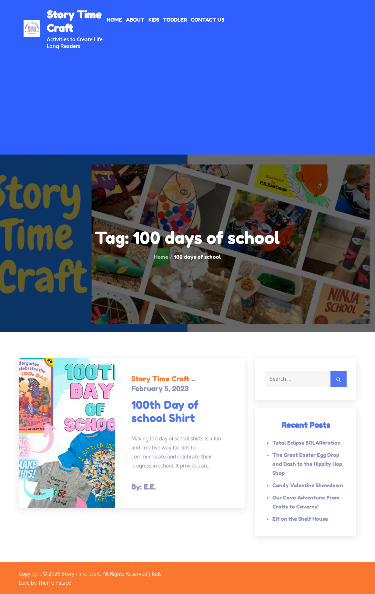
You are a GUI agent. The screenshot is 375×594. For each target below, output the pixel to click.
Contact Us (207, 19)
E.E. (150, 487)
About (135, 19)
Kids (153, 19)
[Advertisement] (187, 98)
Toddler (175, 19)
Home (114, 19)
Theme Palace (54, 582)
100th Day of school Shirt (164, 411)
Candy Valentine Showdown (307, 485)
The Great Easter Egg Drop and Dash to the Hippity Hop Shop (307, 464)
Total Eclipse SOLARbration (306, 442)
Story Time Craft (160, 379)
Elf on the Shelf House (300, 519)
